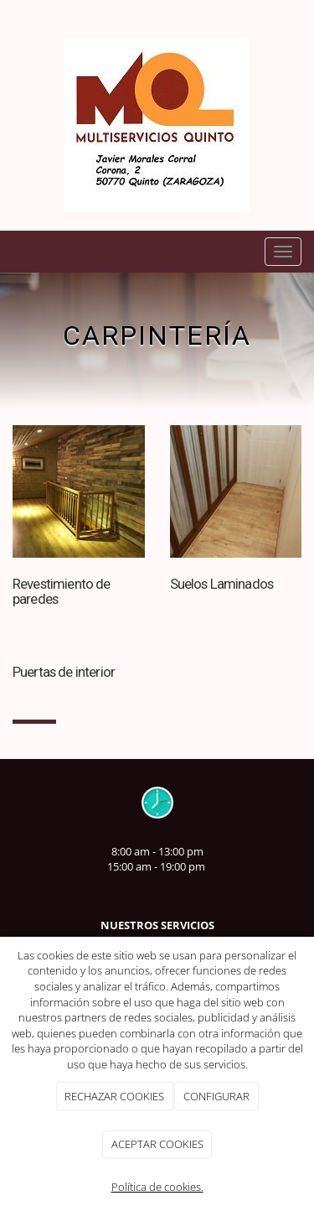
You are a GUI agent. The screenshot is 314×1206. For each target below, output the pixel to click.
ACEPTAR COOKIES (157, 1143)
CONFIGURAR (216, 1096)
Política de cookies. (157, 1186)
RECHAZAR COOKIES (114, 1096)
